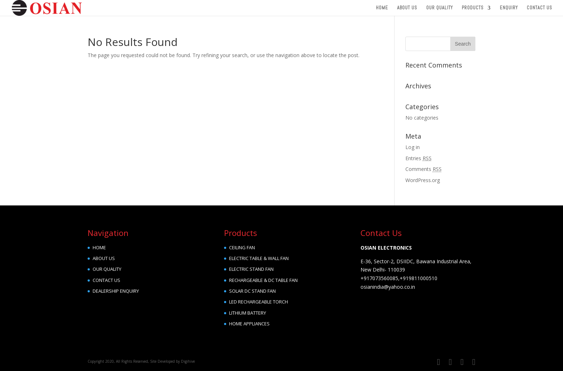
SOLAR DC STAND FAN (252, 291)
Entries (418, 158)
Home (382, 8)
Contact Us (539, 8)
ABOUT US (104, 258)
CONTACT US (106, 280)
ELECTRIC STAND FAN (251, 269)
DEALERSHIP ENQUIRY (116, 291)
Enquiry (509, 8)
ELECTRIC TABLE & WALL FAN (259, 258)
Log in (412, 147)
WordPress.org (422, 180)
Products (473, 8)
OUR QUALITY (107, 269)
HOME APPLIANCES (249, 323)
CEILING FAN (242, 247)
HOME (99, 247)
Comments (423, 169)
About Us (407, 8)
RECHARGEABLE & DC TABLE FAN (263, 280)
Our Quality (439, 8)
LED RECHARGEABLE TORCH (258, 301)
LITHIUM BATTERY (247, 313)
